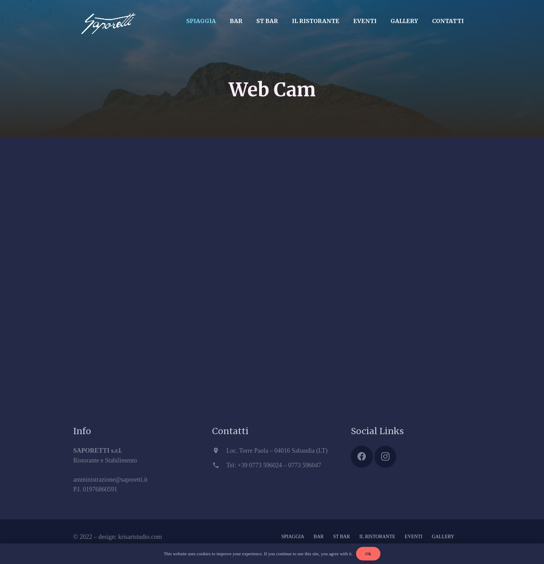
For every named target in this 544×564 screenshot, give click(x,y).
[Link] (108, 19)
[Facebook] (362, 457)
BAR (318, 536)
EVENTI (414, 536)
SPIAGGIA (292, 536)
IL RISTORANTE (377, 536)
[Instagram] (385, 457)
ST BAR (341, 536)
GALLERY (443, 536)
